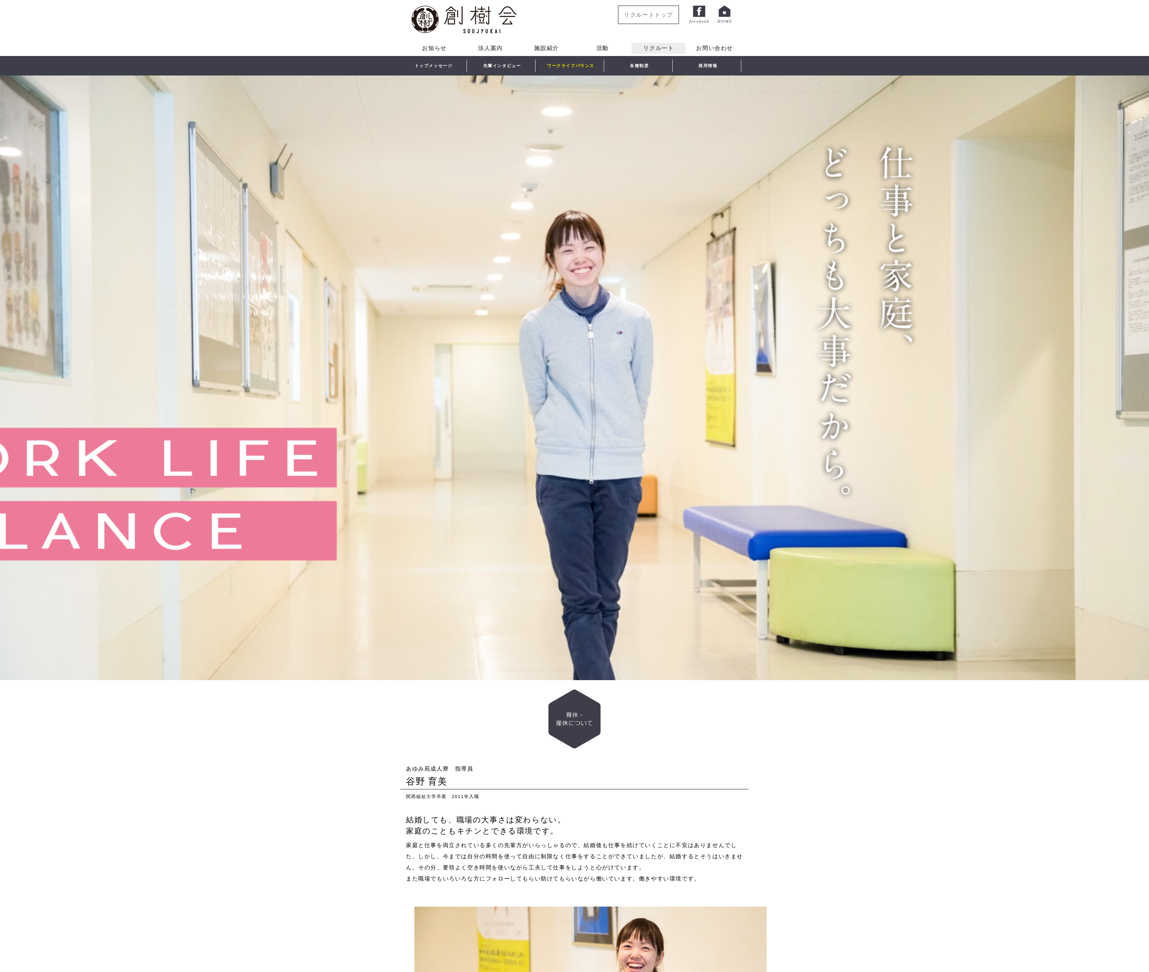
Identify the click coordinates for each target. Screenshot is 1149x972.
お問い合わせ (714, 48)
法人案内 (490, 48)
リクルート (658, 48)
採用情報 (707, 65)
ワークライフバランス (570, 65)
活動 (602, 48)
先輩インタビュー (502, 65)
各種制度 (639, 65)
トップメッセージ (434, 65)
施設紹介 (546, 48)
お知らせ (434, 48)
